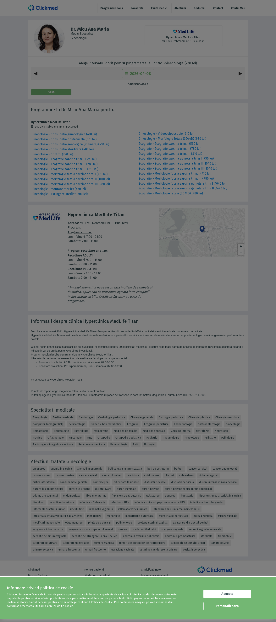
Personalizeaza (227, 606)
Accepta (227, 593)
